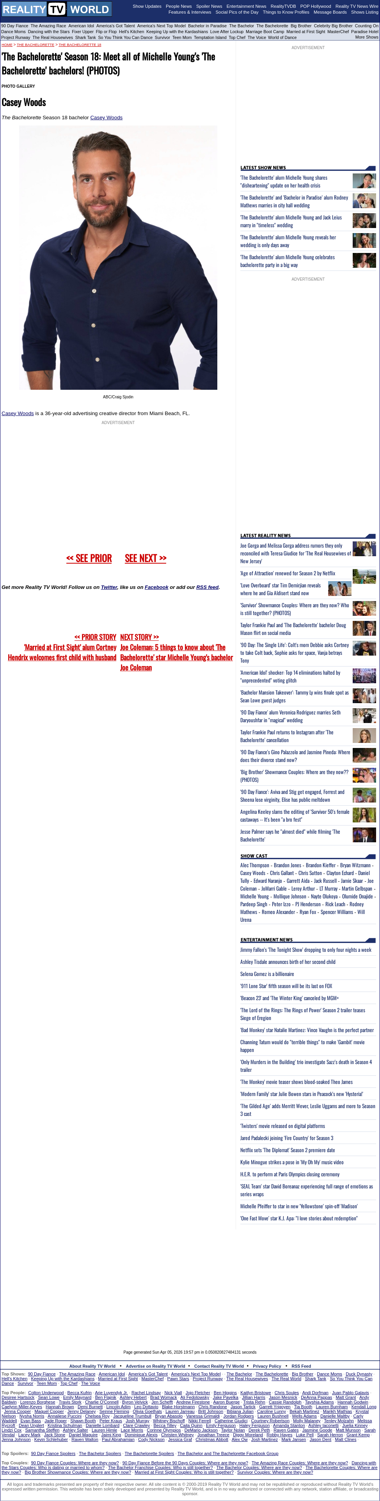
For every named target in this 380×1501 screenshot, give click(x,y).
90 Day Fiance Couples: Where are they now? (75, 1462)
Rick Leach (335, 904)
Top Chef (237, 37)
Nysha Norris (32, 1416)
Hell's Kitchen (131, 31)
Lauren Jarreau (180, 1411)
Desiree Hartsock (18, 1397)
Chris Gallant (282, 873)
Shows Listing (364, 12)
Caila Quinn (191, 1425)
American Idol (81, 25)
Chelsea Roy (97, 1416)
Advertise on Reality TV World (155, 1366)
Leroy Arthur (303, 888)
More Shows (366, 37)
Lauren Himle (104, 1430)
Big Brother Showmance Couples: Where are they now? (78, 1472)
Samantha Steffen (42, 1430)
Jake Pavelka (225, 1397)
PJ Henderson (308, 904)
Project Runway (15, 37)
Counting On (366, 25)
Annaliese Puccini (65, 1416)
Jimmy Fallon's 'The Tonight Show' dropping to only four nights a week (305, 949)
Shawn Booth (83, 1420)
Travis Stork (70, 1402)
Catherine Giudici (231, 1420)
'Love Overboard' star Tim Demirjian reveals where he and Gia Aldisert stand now (280, 589)
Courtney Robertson (270, 1420)
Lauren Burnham (332, 1406)
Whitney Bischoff (169, 1420)
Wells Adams (304, 1416)
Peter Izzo (281, 904)
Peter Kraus (110, 1420)
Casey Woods (106, 117)
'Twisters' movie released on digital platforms (282, 1126)
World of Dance (282, 37)
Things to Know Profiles (286, 12)
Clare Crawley (136, 1425)
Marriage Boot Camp (265, 31)
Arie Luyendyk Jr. (111, 1392)
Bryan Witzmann (355, 865)
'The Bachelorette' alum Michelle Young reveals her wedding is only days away (288, 241)
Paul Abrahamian (118, 1439)
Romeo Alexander (278, 912)
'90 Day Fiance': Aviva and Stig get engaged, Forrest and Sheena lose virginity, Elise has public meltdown (292, 795)
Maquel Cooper (49, 1411)
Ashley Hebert (133, 1397)
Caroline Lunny (271, 1411)
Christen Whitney (177, 1434)
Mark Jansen (293, 1439)
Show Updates (147, 6)
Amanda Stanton (289, 1425)
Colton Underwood (46, 1392)
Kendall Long (364, 1406)
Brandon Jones (287, 865)
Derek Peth (259, 1430)
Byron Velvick (135, 1402)
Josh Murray (137, 1420)
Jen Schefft (162, 1402)
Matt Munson (348, 1430)
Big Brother (301, 25)
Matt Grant (346, 1397)
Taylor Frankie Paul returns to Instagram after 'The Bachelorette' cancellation (287, 736)
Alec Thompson (254, 865)
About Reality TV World (92, 1366)
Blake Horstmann (178, 1406)
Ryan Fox (308, 912)
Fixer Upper (83, 31)
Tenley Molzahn (339, 1420)
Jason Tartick (243, 1406)
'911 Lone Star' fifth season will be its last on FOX (286, 986)
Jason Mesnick (283, 1397)
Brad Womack (163, 1397)
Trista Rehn (254, 1402)
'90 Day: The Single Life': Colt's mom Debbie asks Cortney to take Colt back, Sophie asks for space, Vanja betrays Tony (294, 652)
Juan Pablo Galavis (350, 1392)
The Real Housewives (52, 37)
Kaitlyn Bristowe (255, 1392)
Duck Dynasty (359, 1374)
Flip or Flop (106, 31)
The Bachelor (241, 25)
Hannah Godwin (352, 1402)
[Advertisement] (190, 1283)
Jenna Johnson (16, 1439)
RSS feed (207, 587)
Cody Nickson (151, 1439)
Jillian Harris (253, 1397)
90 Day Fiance (14, 25)
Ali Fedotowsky (194, 1397)
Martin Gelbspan (357, 888)
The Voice (257, 37)
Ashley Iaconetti (323, 1425)
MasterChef (338, 31)
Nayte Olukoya (324, 896)
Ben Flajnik (105, 1397)
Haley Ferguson (255, 1425)
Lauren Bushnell (273, 1416)
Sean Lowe (49, 1397)
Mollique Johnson (289, 896)
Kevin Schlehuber (51, 1439)
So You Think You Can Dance (125, 37)
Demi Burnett (90, 1406)
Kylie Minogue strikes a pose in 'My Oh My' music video (292, 1162)
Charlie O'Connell (102, 1402)
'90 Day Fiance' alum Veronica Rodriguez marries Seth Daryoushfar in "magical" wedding (290, 716)
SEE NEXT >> (145, 558)
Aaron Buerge (226, 1402)
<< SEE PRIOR (89, 558)
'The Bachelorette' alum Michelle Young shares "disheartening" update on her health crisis (283, 181)
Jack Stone (54, 1434)
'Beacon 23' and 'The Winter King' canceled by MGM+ (289, 998)
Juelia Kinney (355, 1425)
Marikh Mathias (337, 1411)
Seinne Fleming (114, 1411)
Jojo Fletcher (198, 1392)
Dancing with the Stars (49, 31)
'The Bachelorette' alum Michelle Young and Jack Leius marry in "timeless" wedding (291, 221)
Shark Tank (85, 37)
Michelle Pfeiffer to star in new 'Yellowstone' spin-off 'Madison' (299, 1206)
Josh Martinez (264, 1439)
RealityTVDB (283, 6)
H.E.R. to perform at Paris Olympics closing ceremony (289, 1174)
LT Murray (328, 888)
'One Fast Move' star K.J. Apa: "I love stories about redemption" (299, 1218)
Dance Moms (13, 31)
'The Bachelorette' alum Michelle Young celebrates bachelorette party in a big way (287, 261)
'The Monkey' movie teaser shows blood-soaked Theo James (296, 1082)
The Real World (286, 1378)
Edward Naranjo (268, 880)
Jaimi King (111, 1434)
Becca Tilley (164, 1425)
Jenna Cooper (17, 1411)
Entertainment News (246, 6)
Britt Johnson (210, 1411)
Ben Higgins (225, 1392)
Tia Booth (303, 1406)
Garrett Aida (298, 880)
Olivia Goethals (147, 1411)
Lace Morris (132, 1430)
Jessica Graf (180, 1439)
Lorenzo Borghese (37, 1402)
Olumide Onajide (357, 896)
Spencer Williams (337, 912)
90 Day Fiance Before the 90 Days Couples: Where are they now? (185, 1462)
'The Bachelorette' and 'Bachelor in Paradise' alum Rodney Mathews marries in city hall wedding (294, 201)
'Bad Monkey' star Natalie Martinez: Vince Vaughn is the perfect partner (307, 1030)
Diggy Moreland (248, 1434)
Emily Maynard (77, 1397)
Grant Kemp (357, 1434)
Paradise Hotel (364, 31)
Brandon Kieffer (321, 865)
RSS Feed (301, 1366)
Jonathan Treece (213, 1434)
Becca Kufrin (79, 1392)
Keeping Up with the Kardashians (177, 31)
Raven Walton (84, 1439)
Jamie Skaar (352, 880)
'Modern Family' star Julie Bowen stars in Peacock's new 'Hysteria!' (301, 1094)
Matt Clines (345, 1439)
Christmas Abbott (211, 1439)
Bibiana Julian (240, 1411)
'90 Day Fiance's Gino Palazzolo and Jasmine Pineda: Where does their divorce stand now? (295, 756)
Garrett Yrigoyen (275, 1406)
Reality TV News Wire (357, 6)
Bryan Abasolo (169, 1416)
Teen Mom (182, 37)
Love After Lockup (226, 31)
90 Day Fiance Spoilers (53, 1453)
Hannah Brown (60, 1406)
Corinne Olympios (164, 1430)
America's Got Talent (115, 25)
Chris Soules (287, 1392)
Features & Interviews (190, 12)
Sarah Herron (330, 1434)
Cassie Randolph (285, 1402)
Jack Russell (325, 880)
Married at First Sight (305, 31)
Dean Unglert (31, 1425)
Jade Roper (55, 1420)
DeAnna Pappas (316, 1397)
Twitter (109, 587)
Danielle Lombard (102, 1425)
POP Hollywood (315, 6)
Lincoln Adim (118, 1406)
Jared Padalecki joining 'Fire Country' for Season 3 (286, 1138)
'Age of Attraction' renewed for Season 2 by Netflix (287, 573)
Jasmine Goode (317, 1430)
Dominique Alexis (141, 1434)
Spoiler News (209, 6)
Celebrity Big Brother (333, 25)
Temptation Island (210, 37)
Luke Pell (305, 1434)
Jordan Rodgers (238, 1416)
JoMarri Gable (274, 888)
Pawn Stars (178, 1378)
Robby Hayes (279, 1434)
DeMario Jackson (201, 1430)
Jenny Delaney (81, 1411)
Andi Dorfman (315, 1392)
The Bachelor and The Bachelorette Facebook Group (228, 1453)
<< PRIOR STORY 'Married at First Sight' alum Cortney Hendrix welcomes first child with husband (62, 647)
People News (179, 6)
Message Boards (330, 12)
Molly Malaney (306, 1420)
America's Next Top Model (161, 25)
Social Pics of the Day (237, 12)
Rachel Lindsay (146, 1392)
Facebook (157, 587)
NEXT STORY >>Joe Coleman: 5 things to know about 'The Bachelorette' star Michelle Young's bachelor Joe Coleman (176, 652)
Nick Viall (173, 1392)
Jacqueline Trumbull (132, 1416)
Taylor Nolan (233, 1430)
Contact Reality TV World (219, 1366)
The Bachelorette (272, 25)
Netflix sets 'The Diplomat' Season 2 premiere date (287, 1150)
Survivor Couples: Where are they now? (275, 1472)
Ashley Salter (75, 1430)
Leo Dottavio (146, 1406)
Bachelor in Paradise (207, 25)
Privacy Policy (267, 1366)
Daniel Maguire (83, 1434)
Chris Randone (212, 1406)
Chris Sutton (310, 873)
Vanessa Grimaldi (203, 1416)
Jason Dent (321, 1439)
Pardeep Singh (253, 904)
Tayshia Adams (319, 1402)
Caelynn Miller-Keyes (22, 1406)
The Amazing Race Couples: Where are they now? (300, 1462)
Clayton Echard (340, 873)
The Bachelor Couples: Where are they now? (259, 1467)
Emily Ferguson (221, 1425)
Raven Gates (285, 1430)
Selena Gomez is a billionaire (267, 974)
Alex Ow (240, 1439)
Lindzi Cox (11, 1430)
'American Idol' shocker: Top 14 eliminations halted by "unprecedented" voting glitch (290, 676)
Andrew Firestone (193, 1402)
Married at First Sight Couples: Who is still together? (184, 1472)
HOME (7, 45)
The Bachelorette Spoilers (149, 1453)
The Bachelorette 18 (80, 45)
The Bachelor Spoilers (100, 1453)
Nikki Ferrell (199, 1420)
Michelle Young (254, 896)
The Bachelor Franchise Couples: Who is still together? (160, 1467)
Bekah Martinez (304, 1411)
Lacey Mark (29, 1434)
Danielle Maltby (335, 1416)
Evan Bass (31, 1420)
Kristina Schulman (65, 1425)
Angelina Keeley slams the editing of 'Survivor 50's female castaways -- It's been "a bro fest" (295, 815)
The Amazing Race (48, 25)
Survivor (162, 37)
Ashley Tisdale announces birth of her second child (288, 961)
